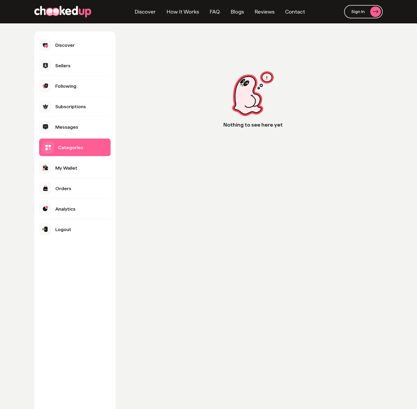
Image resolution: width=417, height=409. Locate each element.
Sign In (366, 11)
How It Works (182, 12)
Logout (55, 229)
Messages (58, 127)
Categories (62, 147)
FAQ (215, 12)
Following (57, 86)
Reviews (264, 12)
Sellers (54, 65)
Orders (55, 188)
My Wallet (58, 168)
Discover (145, 12)
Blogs (237, 12)
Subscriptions (62, 106)
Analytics (57, 209)
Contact (295, 12)
